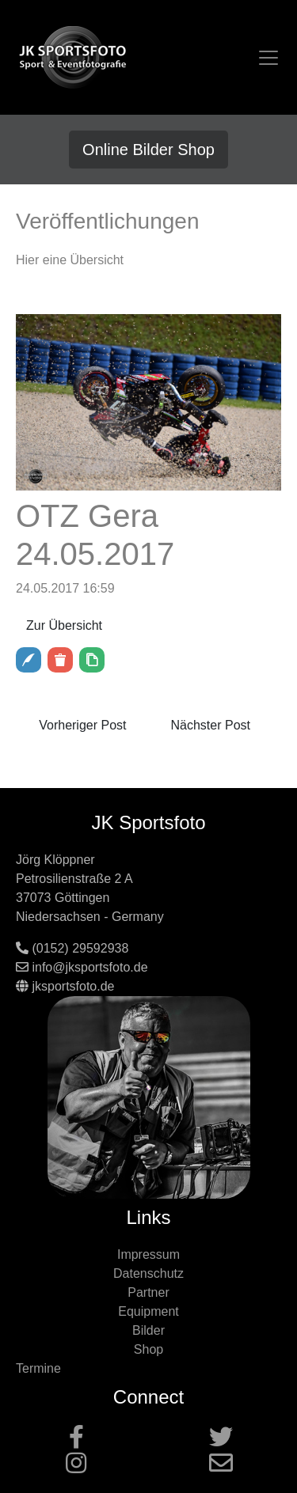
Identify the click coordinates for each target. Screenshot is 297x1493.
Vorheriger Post (82, 725)
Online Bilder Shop (148, 149)
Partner (148, 1292)
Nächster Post (210, 725)
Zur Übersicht (64, 625)
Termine (38, 1368)
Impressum (148, 1254)
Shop (148, 1349)
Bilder (148, 1330)
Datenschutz (148, 1273)
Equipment (148, 1311)
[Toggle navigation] (268, 58)
